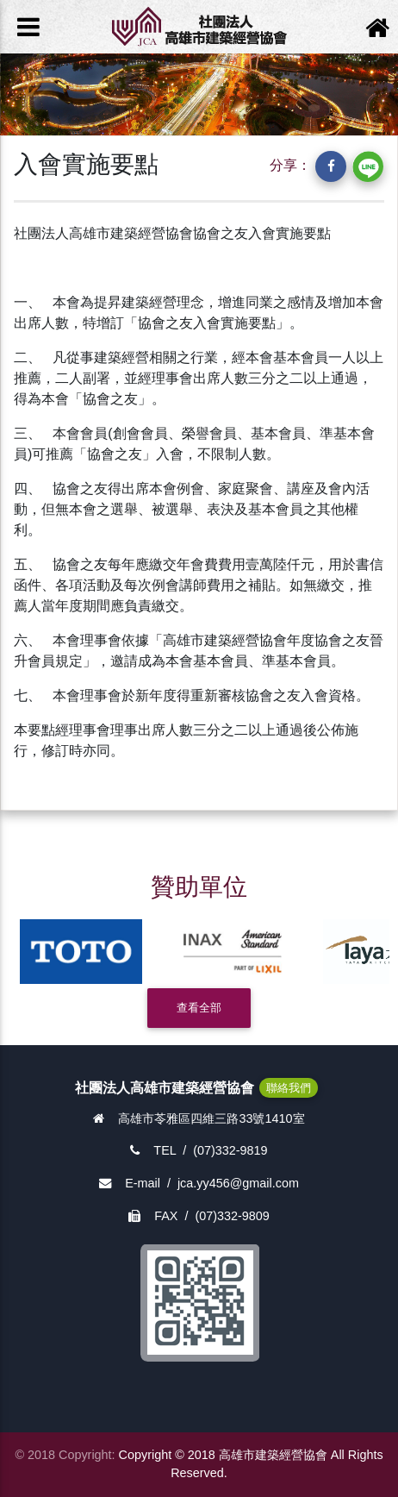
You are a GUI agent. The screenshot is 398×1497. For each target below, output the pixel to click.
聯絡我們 (288, 1087)
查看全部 (199, 1007)
